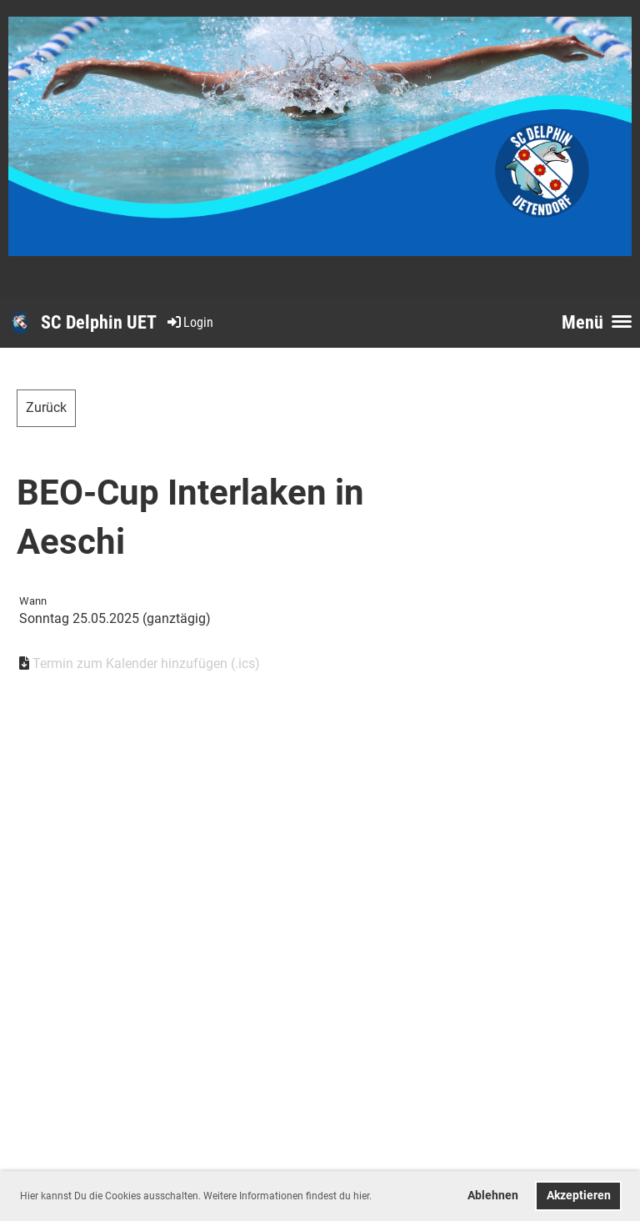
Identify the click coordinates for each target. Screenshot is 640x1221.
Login (189, 322)
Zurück (46, 407)
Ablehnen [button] (493, 1195)
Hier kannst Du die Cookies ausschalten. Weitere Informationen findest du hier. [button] (196, 1196)
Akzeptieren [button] (579, 1195)
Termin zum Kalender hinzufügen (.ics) (146, 663)
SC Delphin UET (99, 322)
